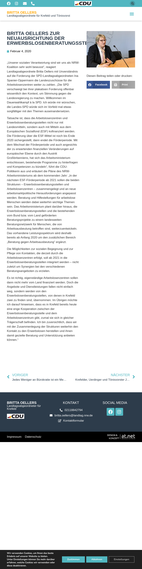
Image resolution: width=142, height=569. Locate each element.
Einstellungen (121, 559)
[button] (132, 3)
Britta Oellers (22, 12)
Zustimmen (73, 559)
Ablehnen (96, 559)
